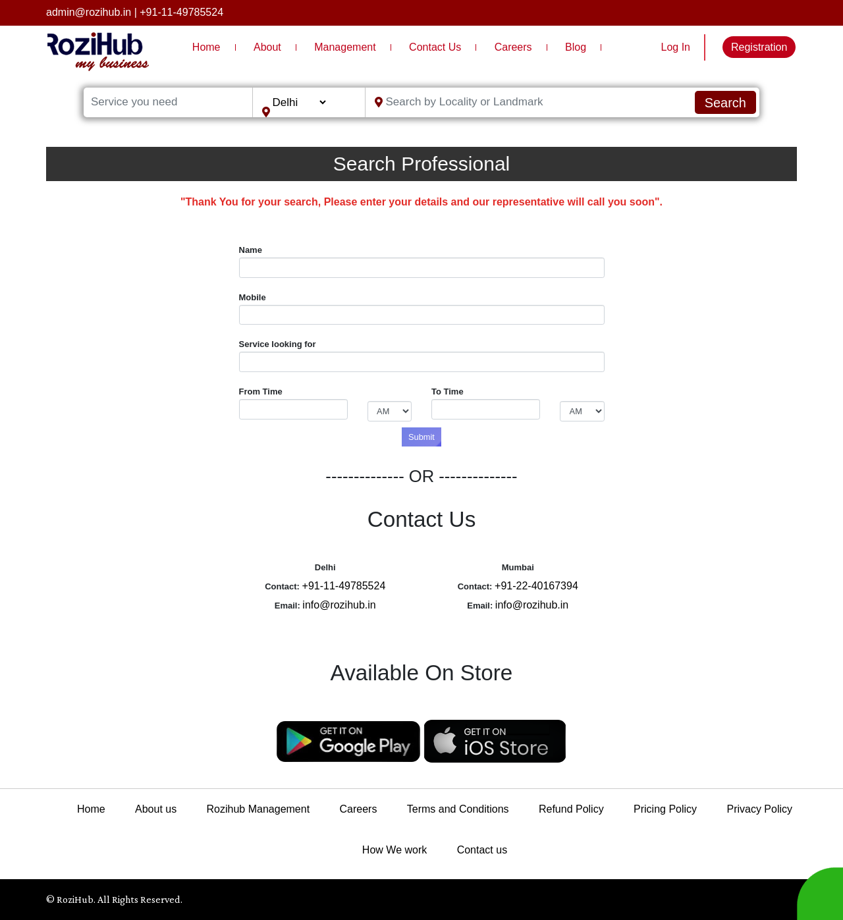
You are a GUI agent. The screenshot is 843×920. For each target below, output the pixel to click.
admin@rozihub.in (88, 12)
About (267, 47)
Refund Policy (571, 809)
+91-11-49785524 (181, 12)
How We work (394, 849)
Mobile (252, 297)
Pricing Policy (665, 809)
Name (250, 250)
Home (206, 47)
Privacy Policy (759, 809)
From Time (261, 391)
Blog (575, 47)
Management (344, 47)
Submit (421, 437)
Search (725, 102)
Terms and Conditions (458, 809)
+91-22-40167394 (536, 585)
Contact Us (435, 47)
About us (156, 809)
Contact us (482, 849)
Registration (759, 47)
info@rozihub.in (338, 604)
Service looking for (277, 344)
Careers (513, 47)
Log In (675, 47)
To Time (447, 391)
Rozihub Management (258, 809)
